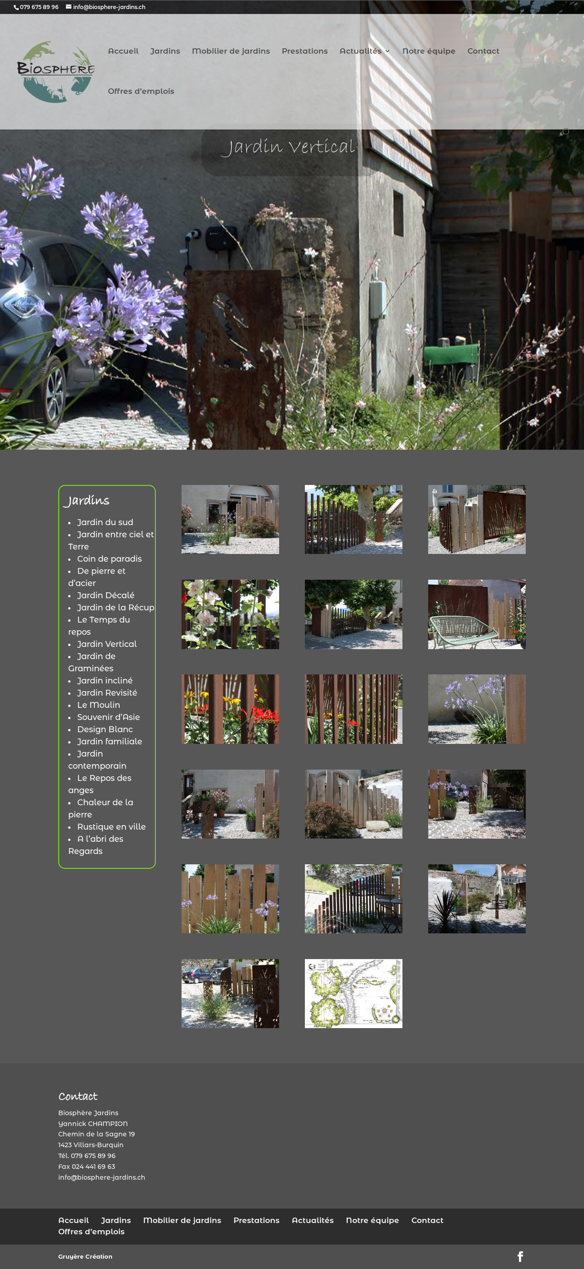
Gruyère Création (85, 1256)
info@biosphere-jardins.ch (101, 1177)
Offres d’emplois (141, 92)
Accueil (123, 51)
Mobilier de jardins (231, 51)
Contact (483, 51)
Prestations (305, 51)
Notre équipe (429, 51)
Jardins (165, 51)
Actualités (361, 51)
